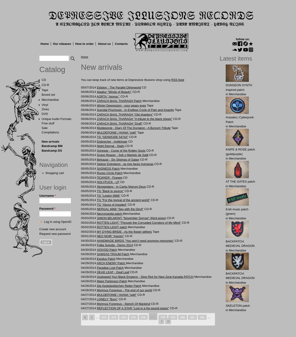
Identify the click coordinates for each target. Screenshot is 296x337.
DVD (45, 114)
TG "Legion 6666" (108, 195)
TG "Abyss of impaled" (112, 204)
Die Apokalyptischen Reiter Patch (119, 286)
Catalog (52, 69)
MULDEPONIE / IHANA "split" (117, 132)
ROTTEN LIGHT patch (112, 227)
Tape (45, 90)
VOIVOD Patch (107, 249)
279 (172, 317)
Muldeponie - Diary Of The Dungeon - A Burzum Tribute (134, 128)
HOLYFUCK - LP (108, 182)
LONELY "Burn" (107, 299)
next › (161, 321)
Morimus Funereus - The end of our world (124, 290)
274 (123, 317)
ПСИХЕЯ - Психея (109, 177)
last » (168, 321)
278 (163, 317)
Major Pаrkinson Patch (112, 281)
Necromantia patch (110, 213)
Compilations (50, 132)
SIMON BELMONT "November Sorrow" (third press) (131, 218)
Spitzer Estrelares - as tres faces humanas (125, 164)
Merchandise (50, 99)
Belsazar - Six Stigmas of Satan (118, 159)
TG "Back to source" (110, 191)
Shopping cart (54, 173)
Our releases (62, 44)
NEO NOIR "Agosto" (110, 236)
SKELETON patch (238, 305)
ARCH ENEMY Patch (111, 263)
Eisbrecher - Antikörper (112, 141)
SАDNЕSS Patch (108, 168)
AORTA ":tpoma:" (108, 96)
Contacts (121, 44)
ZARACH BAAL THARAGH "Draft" (120, 123)
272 (104, 317)
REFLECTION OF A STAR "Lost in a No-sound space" (133, 308)
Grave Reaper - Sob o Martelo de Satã (122, 155)
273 (113, 317)
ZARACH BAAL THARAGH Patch (119, 101)
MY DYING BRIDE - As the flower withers (124, 231)
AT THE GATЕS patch (240, 181)
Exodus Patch (106, 258)
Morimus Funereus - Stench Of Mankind (123, 304)
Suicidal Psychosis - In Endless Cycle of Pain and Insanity (135, 110)
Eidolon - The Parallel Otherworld (119, 87)
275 (133, 317)
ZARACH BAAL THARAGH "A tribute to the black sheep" (134, 119)
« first (85, 317)
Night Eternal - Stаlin (110, 146)
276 (143, 317)
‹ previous (92, 317)
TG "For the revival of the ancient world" (123, 200)
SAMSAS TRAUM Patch (113, 254)
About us (104, 44)
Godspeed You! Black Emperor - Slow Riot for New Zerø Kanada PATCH (145, 277)
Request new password (55, 234)
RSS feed (177, 80)
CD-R (45, 85)
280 (182, 317)
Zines (45, 109)
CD (44, 80)
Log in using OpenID (57, 222)
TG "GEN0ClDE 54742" (112, 137)
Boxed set (48, 94)
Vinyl (45, 105)
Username (47, 195)
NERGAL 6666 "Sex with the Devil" (120, 209)
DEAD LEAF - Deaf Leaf (113, 272)
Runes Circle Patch (110, 173)
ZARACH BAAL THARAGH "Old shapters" (125, 114)
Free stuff (48, 123)
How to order (84, 44)
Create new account (52, 229)
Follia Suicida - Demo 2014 (115, 245)
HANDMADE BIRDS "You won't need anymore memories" (135, 240)
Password (47, 208)
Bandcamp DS (52, 150)
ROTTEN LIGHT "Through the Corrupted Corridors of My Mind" (139, 222)
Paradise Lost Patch (110, 268)
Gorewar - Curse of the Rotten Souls (121, 150)
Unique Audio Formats (56, 119)
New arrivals (50, 141)
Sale (45, 128)
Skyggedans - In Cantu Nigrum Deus (121, 186)
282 (202, 317)
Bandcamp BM (52, 146)
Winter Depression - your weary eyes (121, 105)
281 (192, 317)
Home (44, 44)
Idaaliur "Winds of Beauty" (114, 92)
